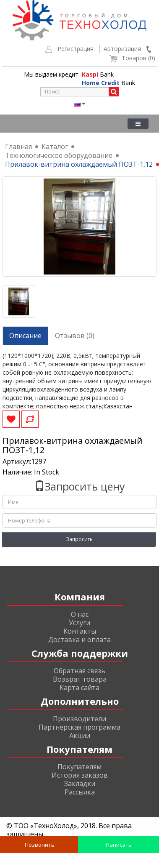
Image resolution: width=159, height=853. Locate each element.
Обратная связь (79, 670)
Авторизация (122, 49)
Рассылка (80, 792)
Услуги (79, 622)
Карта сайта (79, 687)
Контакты (79, 631)
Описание (25, 335)
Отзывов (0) (74, 335)
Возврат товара (80, 679)
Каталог (55, 146)
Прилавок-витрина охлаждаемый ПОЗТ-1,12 (79, 164)
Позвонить (39, 844)
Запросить (79, 539)
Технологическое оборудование (58, 155)
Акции (79, 735)
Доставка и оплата (79, 639)
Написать (118, 844)
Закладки (79, 783)
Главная (18, 146)
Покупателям (79, 766)
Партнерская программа (79, 727)
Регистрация (75, 49)
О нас (80, 614)
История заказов (80, 775)
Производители (79, 718)
